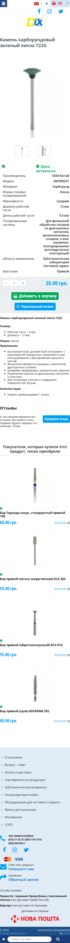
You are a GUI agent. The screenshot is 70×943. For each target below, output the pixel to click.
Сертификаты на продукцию (25, 780)
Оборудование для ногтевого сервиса (32, 802)
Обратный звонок (23, 879)
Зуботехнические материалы (26, 787)
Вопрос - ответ (15, 765)
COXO (9, 825)
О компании (13, 757)
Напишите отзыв (56, 419)
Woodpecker (14, 817)
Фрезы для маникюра (20, 810)
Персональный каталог (37, 306)
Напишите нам (21, 869)
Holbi (66, 933)
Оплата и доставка (18, 772)
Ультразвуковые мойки (21, 795)
